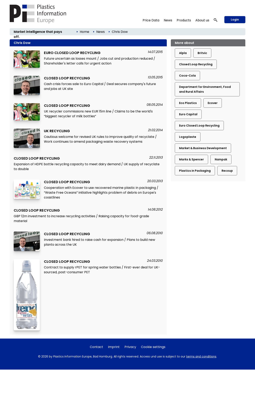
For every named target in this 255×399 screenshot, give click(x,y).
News (168, 20)
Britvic (202, 53)
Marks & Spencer (191, 159)
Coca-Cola (187, 76)
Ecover (213, 103)
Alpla (183, 53)
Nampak (221, 159)
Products (184, 20)
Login (235, 20)
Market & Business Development (203, 148)
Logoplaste (187, 137)
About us (202, 20)
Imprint (114, 347)
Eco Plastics (188, 103)
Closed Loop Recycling (195, 64)
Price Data (151, 20)
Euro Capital (188, 114)
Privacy (130, 347)
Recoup (227, 171)
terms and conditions (201, 356)
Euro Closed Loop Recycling (199, 126)
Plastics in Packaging (195, 171)
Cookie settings (153, 347)
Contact (96, 347)
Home (84, 31)
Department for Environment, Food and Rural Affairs (205, 89)
